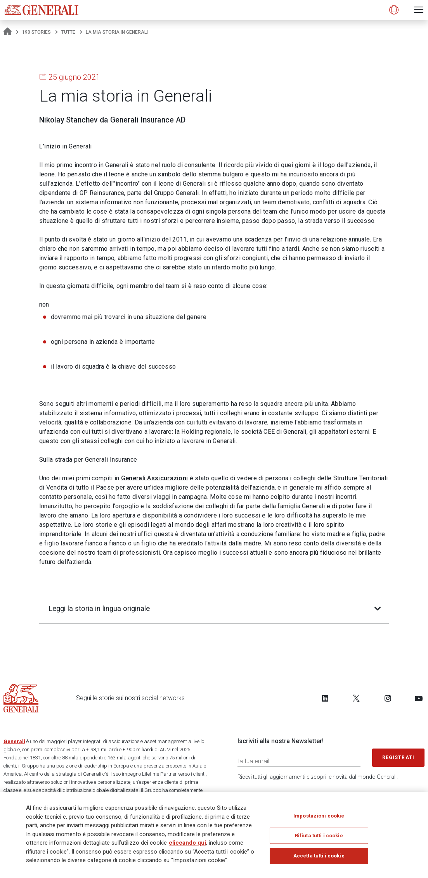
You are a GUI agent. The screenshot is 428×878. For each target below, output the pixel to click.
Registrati (398, 757)
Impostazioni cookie (318, 818)
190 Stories (36, 32)
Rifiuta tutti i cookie (319, 839)
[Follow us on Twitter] (356, 698)
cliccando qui (187, 845)
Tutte (68, 32)
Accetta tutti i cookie (319, 858)
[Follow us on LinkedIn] (325, 698)
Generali (14, 741)
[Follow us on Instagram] (387, 698)
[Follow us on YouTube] (419, 698)
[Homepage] (7, 32)
